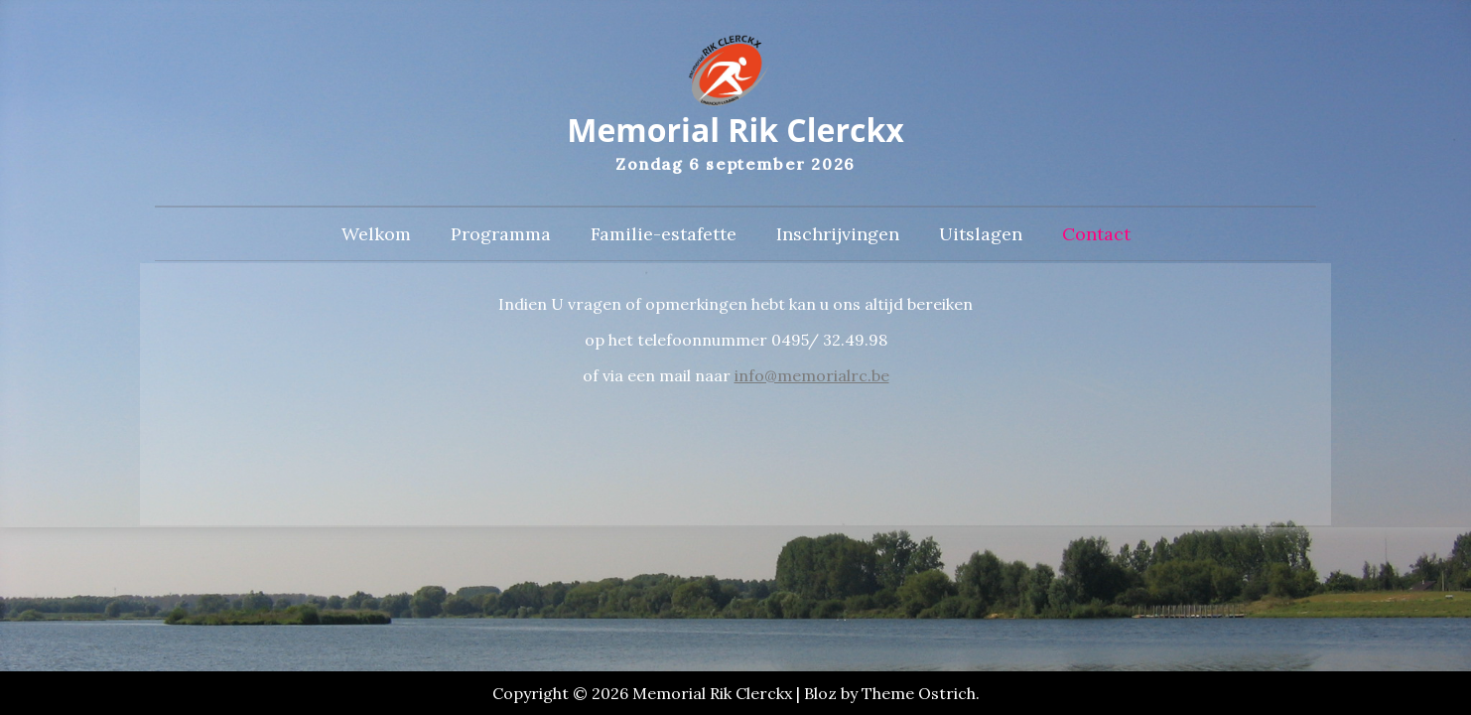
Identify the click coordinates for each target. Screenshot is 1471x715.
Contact (1096, 233)
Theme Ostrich (919, 693)
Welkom (376, 233)
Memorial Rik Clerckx (735, 129)
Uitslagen (980, 233)
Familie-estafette (663, 233)
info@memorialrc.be (812, 375)
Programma (501, 233)
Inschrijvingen (837, 233)
